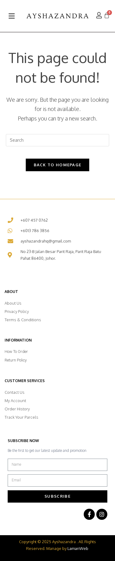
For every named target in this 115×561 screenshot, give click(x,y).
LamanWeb (77, 548)
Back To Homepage (58, 164)
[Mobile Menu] (12, 16)
